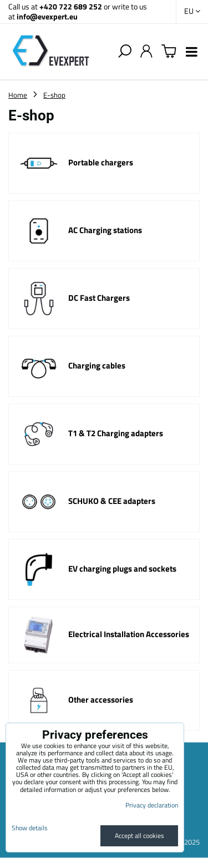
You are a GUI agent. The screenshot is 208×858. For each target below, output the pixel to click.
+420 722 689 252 (70, 6)
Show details (30, 827)
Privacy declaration (151, 805)
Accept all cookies (139, 835)
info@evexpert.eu (47, 16)
